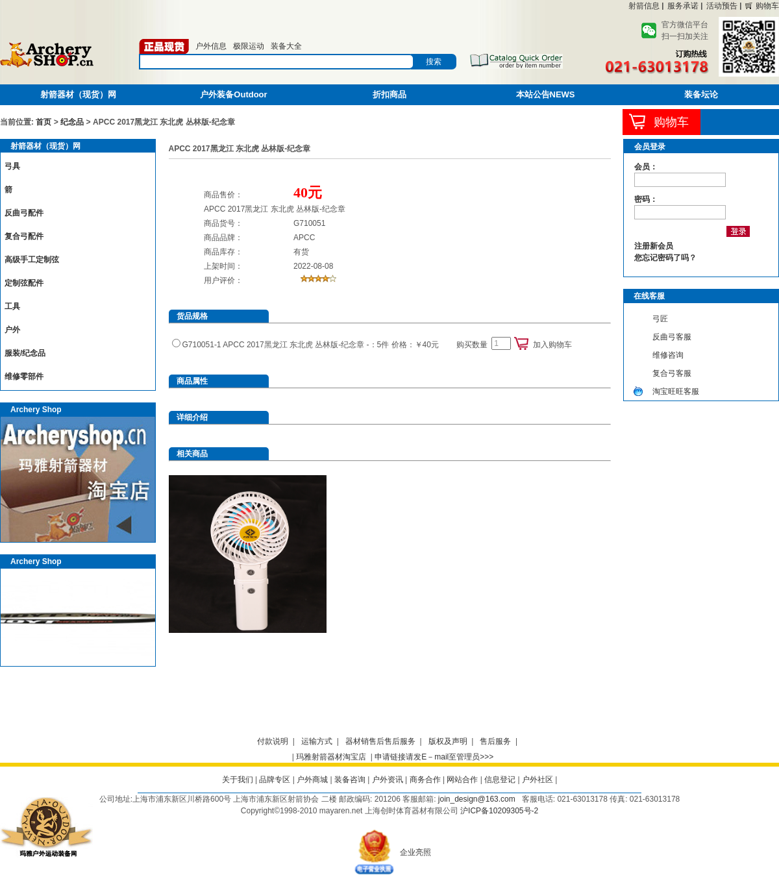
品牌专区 (274, 779)
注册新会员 (653, 246)
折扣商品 (389, 94)
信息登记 (499, 779)
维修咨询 (668, 355)
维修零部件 (24, 376)
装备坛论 (701, 94)
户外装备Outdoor (233, 94)
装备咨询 (349, 779)
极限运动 (248, 46)
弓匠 (660, 318)
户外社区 (537, 779)
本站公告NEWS (545, 94)
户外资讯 (387, 779)
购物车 (767, 5)
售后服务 (495, 741)
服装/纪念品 (25, 353)
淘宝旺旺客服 (675, 391)
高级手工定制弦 (32, 259)
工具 (12, 306)
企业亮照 (415, 852)
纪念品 (72, 122)
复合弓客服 (671, 373)
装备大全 (286, 46)
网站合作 (462, 779)
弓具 (12, 166)
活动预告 (721, 5)
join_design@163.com (476, 799)
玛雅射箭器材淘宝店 (331, 756)
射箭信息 (644, 5)
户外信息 (211, 46)
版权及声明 (447, 741)
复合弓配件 (24, 236)
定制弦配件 (24, 283)
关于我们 (237, 779)
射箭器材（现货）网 (78, 94)
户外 (12, 329)
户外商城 (312, 779)
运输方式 (316, 741)
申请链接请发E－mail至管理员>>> (434, 756)
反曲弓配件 (24, 212)
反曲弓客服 (671, 336)
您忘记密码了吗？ (665, 257)
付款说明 (272, 741)
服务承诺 (683, 5)
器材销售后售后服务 (380, 741)
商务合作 (425, 779)
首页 (43, 122)
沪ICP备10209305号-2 (499, 810)
